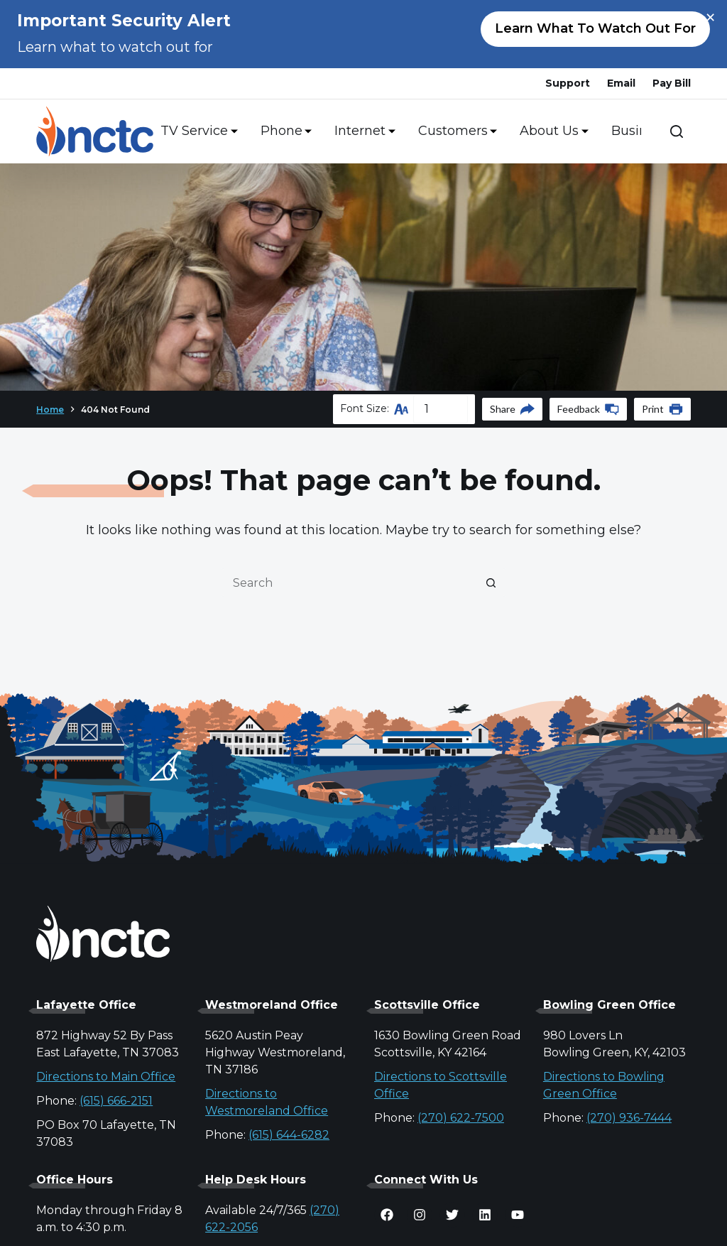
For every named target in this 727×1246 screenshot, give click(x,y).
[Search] (676, 131)
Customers (455, 131)
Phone (284, 131)
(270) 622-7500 (460, 1118)
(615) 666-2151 (116, 1100)
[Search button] (491, 582)
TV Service (196, 131)
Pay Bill (671, 83)
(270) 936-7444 (629, 1118)
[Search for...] (349, 582)
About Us (551, 131)
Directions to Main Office (105, 1076)
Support (567, 83)
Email (621, 83)
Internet (362, 131)
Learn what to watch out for (595, 28)
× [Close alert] (710, 17)
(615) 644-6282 (288, 1135)
